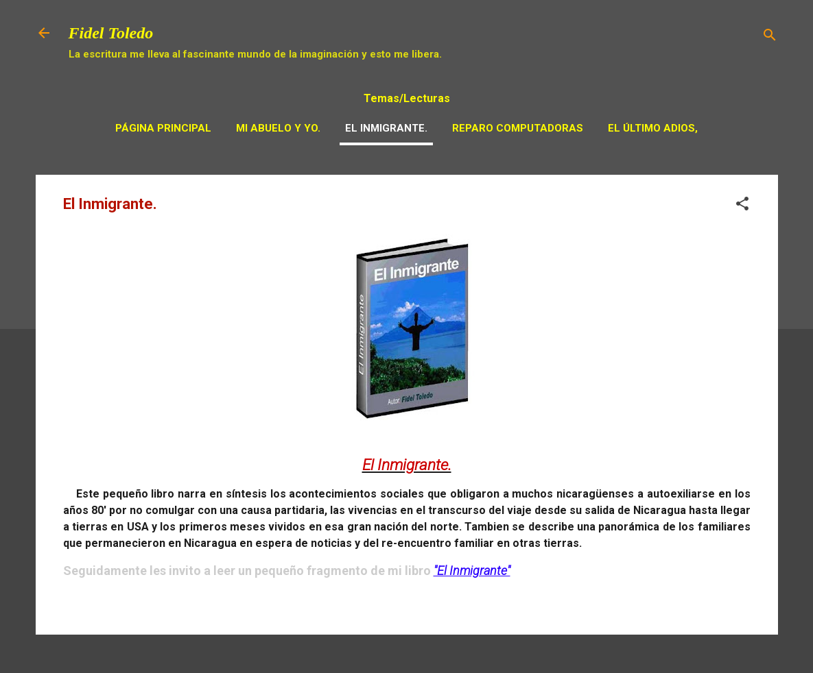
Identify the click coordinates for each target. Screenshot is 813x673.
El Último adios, (653, 128)
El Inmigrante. (386, 128)
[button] (742, 206)
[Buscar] (770, 37)
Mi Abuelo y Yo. (278, 128)
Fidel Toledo (111, 33)
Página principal (163, 128)
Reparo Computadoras (517, 128)
